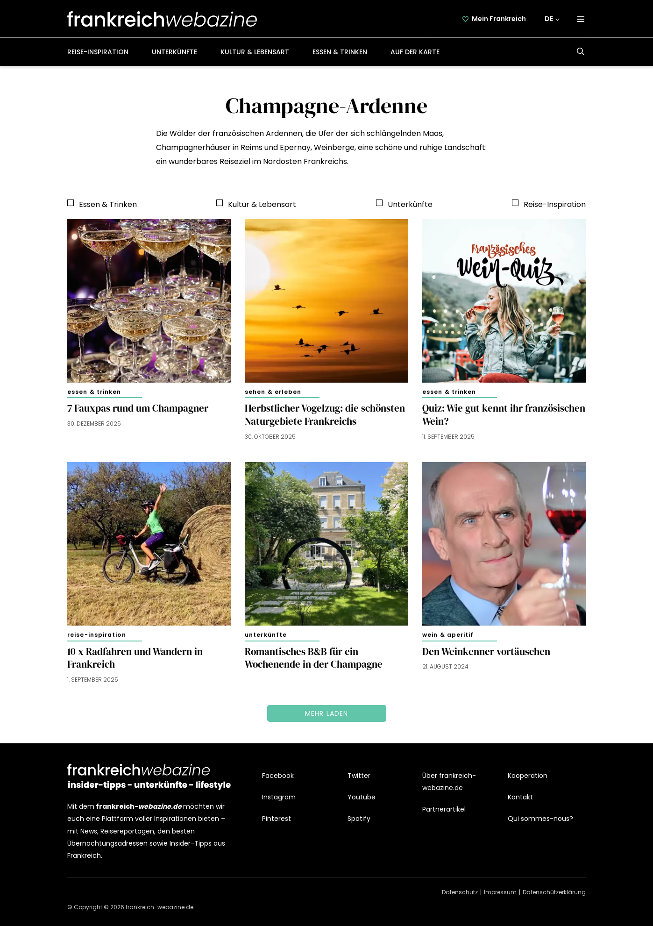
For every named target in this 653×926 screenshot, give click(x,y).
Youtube (362, 797)
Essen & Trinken (339, 52)
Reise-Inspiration (97, 52)
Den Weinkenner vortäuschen (486, 651)
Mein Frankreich (499, 18)
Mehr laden (326, 713)
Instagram (279, 797)
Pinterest (276, 818)
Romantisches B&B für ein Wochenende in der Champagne (314, 658)
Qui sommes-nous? (540, 818)
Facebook (278, 775)
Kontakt (520, 797)
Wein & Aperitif (448, 635)
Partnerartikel (444, 809)
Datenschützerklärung (554, 892)
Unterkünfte (174, 52)
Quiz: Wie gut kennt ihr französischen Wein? (503, 415)
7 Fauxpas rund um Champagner (137, 408)
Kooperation (527, 775)
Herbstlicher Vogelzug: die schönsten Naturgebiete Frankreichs (325, 415)
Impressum (500, 892)
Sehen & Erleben (273, 392)
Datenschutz (460, 892)
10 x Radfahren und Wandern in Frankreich (135, 658)
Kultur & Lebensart (254, 52)
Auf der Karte (415, 52)
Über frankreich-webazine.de (449, 781)
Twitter (359, 775)
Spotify (359, 818)
